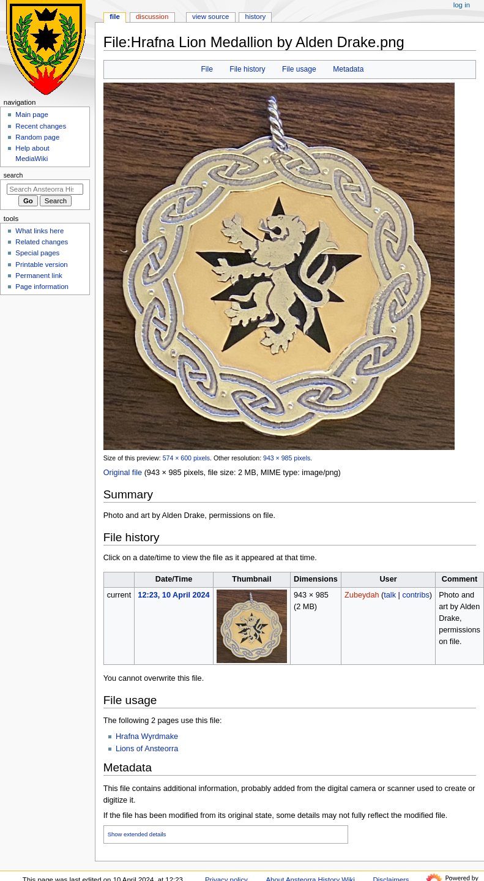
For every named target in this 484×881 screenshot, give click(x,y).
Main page (31, 114)
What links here (39, 230)
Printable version (41, 264)
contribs (415, 595)
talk (390, 595)
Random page (37, 137)
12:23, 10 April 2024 (173, 595)
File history (247, 69)
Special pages (37, 253)
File (206, 69)
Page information (42, 286)
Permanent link (38, 275)
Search (13, 175)
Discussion (152, 16)
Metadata (348, 69)
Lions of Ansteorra (147, 748)
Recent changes (40, 126)
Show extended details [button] (137, 834)
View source (210, 16)
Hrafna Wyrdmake (147, 736)
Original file (122, 472)
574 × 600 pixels (186, 458)
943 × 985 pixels (286, 458)
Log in (461, 5)
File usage (299, 69)
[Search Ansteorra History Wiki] (45, 189)
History (255, 16)
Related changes (41, 242)
